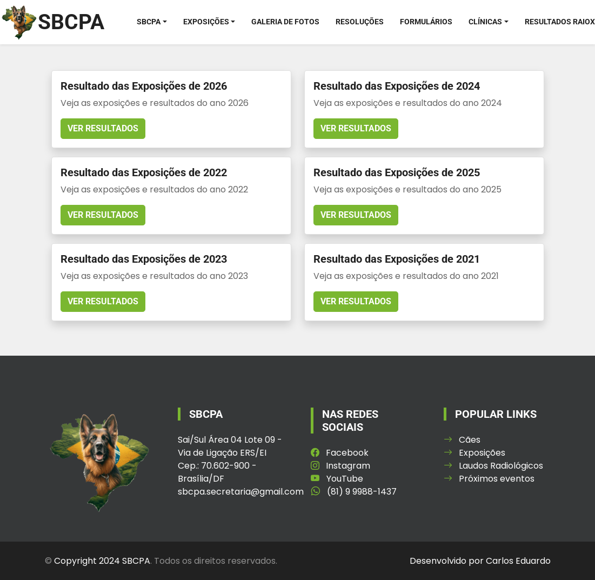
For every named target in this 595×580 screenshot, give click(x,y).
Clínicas (485, 21)
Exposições (206, 21)
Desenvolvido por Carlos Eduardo (480, 560)
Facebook (340, 452)
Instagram (340, 465)
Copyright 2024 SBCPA (102, 560)
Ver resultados (103, 128)
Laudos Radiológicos (493, 465)
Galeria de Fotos (285, 21)
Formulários (426, 21)
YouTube (337, 478)
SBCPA (149, 21)
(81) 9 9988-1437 (354, 491)
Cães (462, 439)
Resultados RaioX (560, 21)
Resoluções (360, 21)
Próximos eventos (489, 478)
